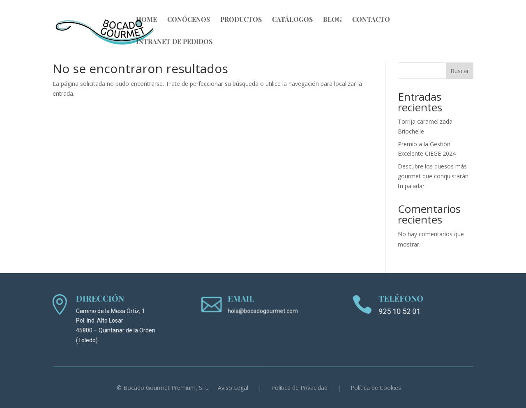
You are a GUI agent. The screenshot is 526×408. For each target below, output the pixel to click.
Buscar (459, 71)
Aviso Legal (233, 388)
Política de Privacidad (299, 388)
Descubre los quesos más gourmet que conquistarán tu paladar (433, 176)
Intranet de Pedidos (174, 42)
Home (146, 19)
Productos (241, 19)
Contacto (371, 19)
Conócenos (188, 19)
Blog (332, 19)
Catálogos (292, 19)
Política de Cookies (376, 388)
